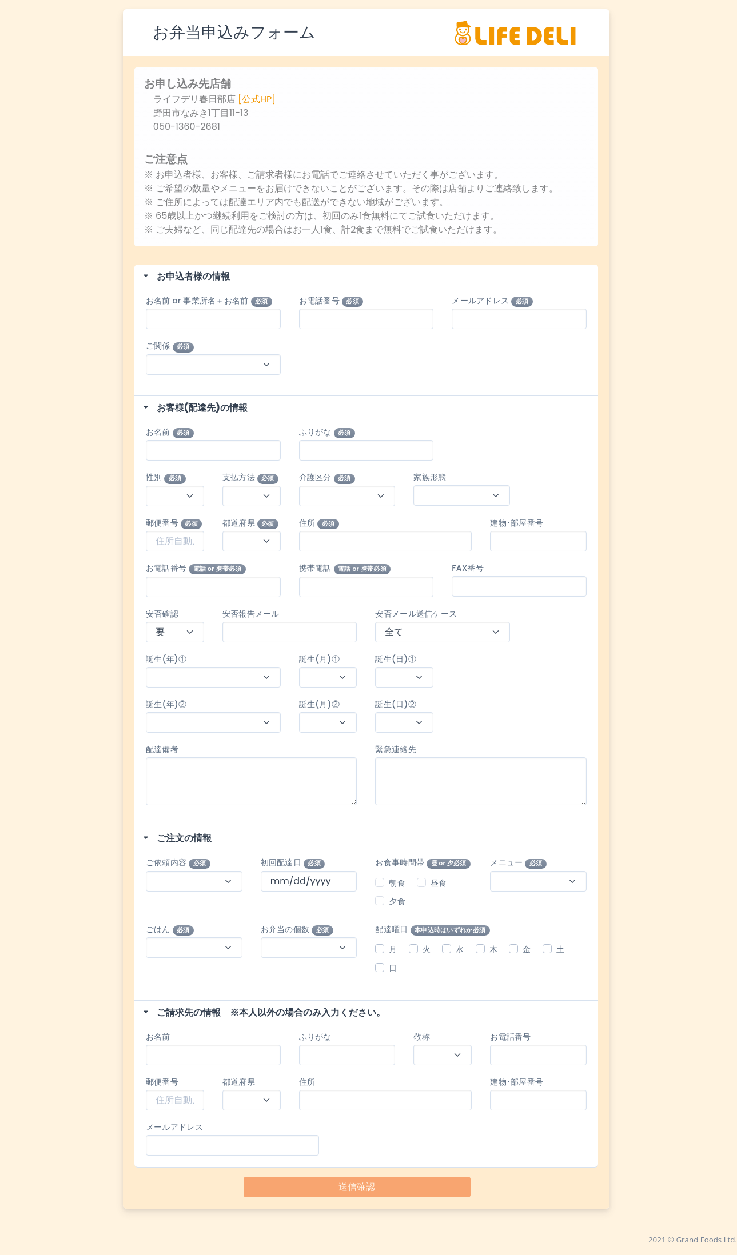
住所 (319, 523)
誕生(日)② (395, 704)
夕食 (397, 901)
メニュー (518, 863)
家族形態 (429, 477)
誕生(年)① (170, 659)
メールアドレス (492, 301)
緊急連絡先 (395, 749)
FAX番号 (468, 568)
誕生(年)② (170, 704)
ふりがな (327, 432)
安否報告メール (251, 613)
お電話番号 (331, 301)
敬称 (421, 1036)
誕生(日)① (395, 659)
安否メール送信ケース (416, 613)
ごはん (170, 930)
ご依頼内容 (178, 863)
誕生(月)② (319, 704)
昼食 (439, 883)
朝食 (397, 883)
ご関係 (170, 346)
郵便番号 (174, 523)
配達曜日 (432, 930)
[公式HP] (257, 99)
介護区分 (327, 477)
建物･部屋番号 (516, 523)
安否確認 (162, 613)
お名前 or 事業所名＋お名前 (209, 301)
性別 (166, 477)
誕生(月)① (319, 659)
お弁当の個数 (297, 930)
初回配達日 (293, 863)
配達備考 (162, 749)
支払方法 (250, 477)
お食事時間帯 (423, 863)
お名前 (170, 432)
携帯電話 (345, 568)
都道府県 (250, 523)
